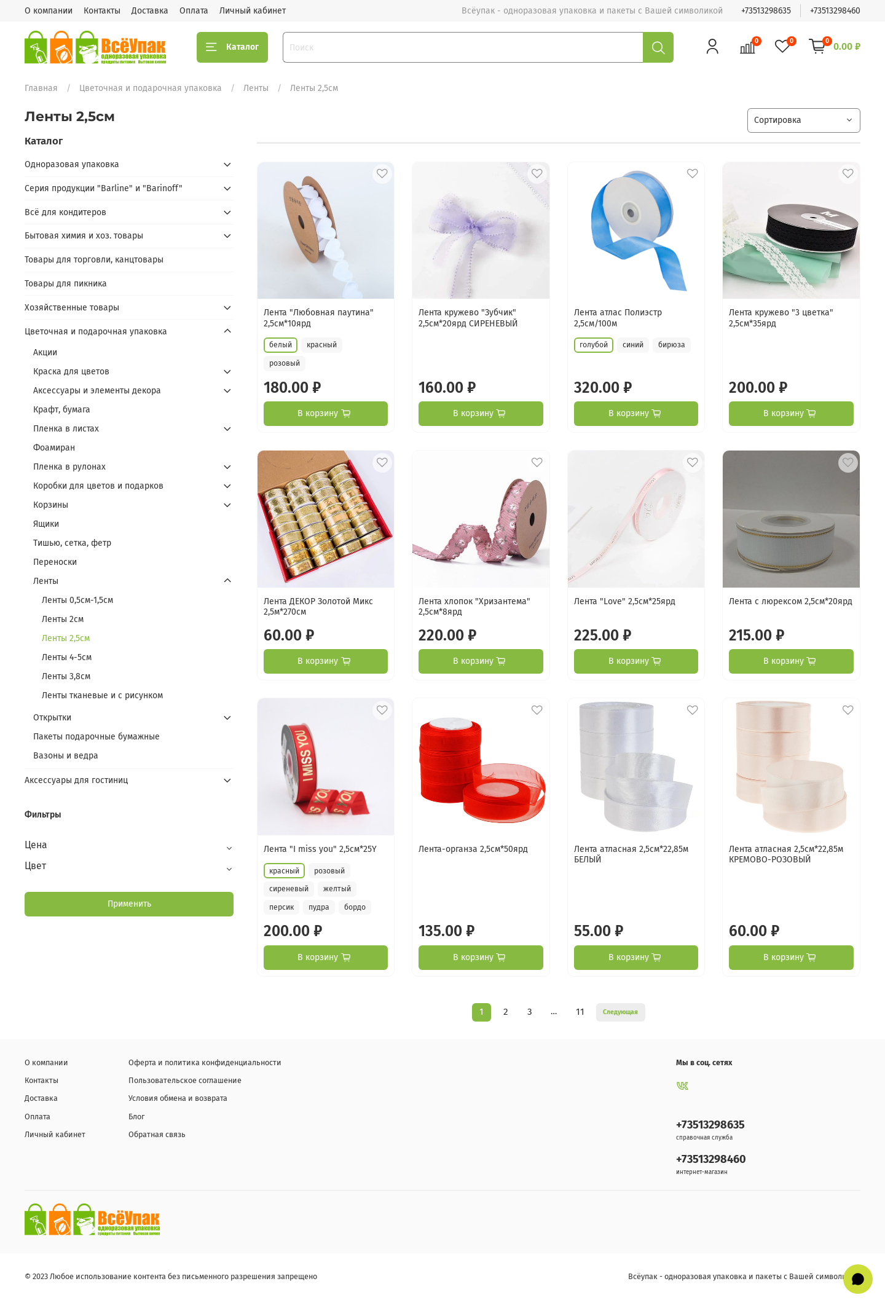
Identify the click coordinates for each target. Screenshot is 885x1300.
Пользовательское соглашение (185, 1080)
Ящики (46, 524)
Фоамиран (54, 448)
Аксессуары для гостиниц (76, 780)
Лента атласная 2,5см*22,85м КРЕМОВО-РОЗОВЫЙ (786, 854)
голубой (594, 345)
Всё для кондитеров (65, 212)
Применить (129, 904)
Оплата (193, 11)
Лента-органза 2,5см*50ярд (473, 849)
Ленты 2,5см (66, 638)
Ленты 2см (63, 619)
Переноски (55, 562)
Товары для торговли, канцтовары (94, 259)
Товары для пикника (66, 283)
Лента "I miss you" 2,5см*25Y (320, 849)
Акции (45, 352)
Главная (41, 88)
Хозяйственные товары (72, 307)
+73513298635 (766, 11)
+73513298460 (835, 11)
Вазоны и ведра (65, 755)
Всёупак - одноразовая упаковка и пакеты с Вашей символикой (744, 1276)
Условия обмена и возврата (177, 1098)
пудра (319, 907)
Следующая (620, 1012)
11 (580, 1011)
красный (322, 345)
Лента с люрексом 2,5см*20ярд (790, 601)
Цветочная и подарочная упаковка (150, 88)
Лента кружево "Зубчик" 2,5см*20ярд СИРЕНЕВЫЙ (468, 318)
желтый (337, 888)
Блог (136, 1116)
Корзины (50, 505)
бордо (355, 907)
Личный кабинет (252, 11)
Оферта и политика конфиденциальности (204, 1062)
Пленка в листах (66, 428)
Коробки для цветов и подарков (98, 486)
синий (633, 345)
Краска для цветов (71, 371)
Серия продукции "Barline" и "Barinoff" (104, 188)
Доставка (150, 11)
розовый (284, 363)
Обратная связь (157, 1134)
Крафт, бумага (61, 409)
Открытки (52, 717)
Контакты (102, 11)
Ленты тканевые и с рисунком (102, 695)
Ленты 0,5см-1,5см (77, 600)
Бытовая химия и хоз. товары (84, 235)
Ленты (256, 88)
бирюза (671, 345)
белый (280, 345)
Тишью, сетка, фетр (72, 543)
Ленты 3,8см (66, 676)
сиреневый (289, 888)
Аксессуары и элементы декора (97, 390)
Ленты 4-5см (67, 657)
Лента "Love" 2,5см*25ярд (624, 601)
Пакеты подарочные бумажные (96, 736)
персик (281, 907)
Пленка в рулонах (69, 467)
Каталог (232, 47)
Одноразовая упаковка (72, 164)
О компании (49, 11)
